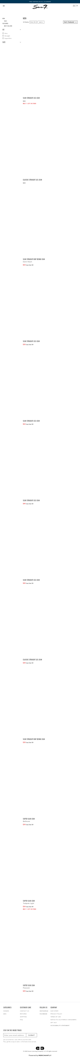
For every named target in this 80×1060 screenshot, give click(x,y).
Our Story (55, 1013)
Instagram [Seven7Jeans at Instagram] (44, 1013)
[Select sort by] (70, 24)
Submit (31, 1038)
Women (6, 1013)
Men (3, 21)
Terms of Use (56, 1019)
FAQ (21, 1022)
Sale (5, 23)
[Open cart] (75, 6)
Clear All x (33, 24)
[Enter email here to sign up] (14, 1038)
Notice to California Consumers (63, 1022)
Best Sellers (8, 28)
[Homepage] (40, 7)
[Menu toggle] (3, 6)
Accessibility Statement (60, 1028)
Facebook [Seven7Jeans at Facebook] (43, 1016)
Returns (23, 1016)
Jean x (41, 24)
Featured (5, 26)
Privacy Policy (56, 1016)
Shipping (23, 1019)
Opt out (54, 1025)
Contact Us (24, 1013)
